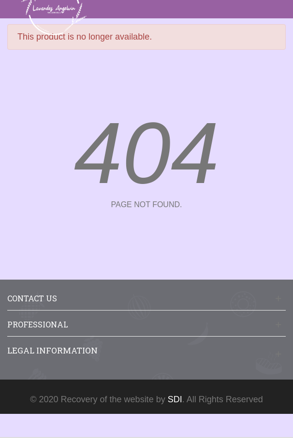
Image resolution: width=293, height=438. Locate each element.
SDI (175, 399)
